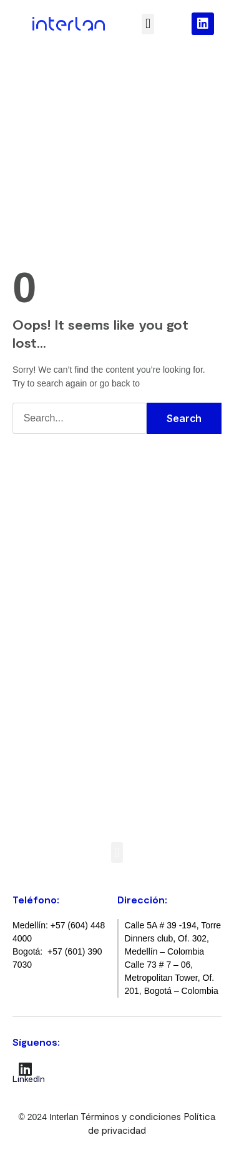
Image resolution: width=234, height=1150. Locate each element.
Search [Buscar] (184, 418)
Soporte (36, 550)
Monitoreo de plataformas (75, 696)
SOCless (37, 680)
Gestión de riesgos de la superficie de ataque (116, 665)
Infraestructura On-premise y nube (94, 728)
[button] (148, 24)
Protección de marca (64, 744)
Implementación (54, 533)
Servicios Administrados (70, 565)
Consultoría (43, 518)
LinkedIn (28, 1078)
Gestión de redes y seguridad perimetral (105, 712)
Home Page (167, 382)
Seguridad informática (66, 633)
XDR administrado (57, 648)
